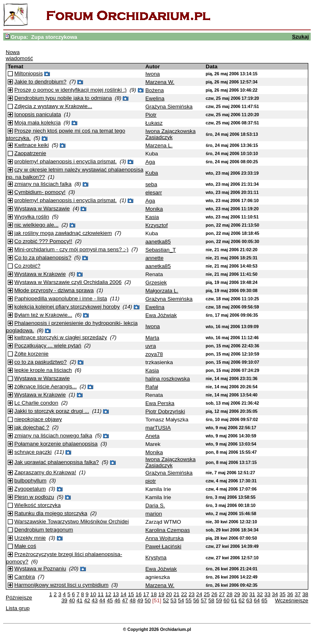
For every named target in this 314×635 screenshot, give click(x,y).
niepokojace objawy (38, 419)
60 (227, 600)
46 (117, 600)
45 (110, 600)
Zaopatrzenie (30, 153)
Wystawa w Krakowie (40, 274)
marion (153, 514)
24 (199, 594)
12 (108, 594)
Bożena (154, 90)
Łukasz (153, 123)
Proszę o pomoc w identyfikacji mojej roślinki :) (70, 90)
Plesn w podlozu (34, 497)
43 (95, 600)
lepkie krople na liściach (43, 370)
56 (196, 600)
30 (245, 594)
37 (298, 594)
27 (222, 594)
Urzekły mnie (30, 538)
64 (257, 600)
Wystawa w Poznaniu (40, 568)
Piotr (150, 115)
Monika (154, 209)
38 (305, 594)
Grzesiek (156, 282)
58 (211, 600)
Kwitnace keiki (31, 145)
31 (252, 594)
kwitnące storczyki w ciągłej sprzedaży (60, 337)
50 (148, 600)
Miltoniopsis (28, 73)
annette (154, 258)
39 (64, 600)
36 (290, 594)
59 (219, 600)
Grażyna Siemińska (169, 107)
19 (161, 594)
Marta (152, 338)
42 (87, 600)
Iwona (152, 74)
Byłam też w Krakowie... (43, 315)
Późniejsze (19, 597)
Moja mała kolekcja (37, 122)
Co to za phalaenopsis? (42, 257)
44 (102, 600)
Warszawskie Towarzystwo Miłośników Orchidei (71, 521)
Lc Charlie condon (36, 403)
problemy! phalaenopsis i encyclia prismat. (65, 161)
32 (260, 594)
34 (275, 594)
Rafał (151, 387)
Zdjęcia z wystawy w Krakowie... (53, 106)
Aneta (152, 436)
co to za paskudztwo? (40, 362)
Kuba (151, 173)
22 (184, 594)
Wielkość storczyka (37, 505)
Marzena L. (159, 145)
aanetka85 (157, 242)
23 (191, 594)
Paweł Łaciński (163, 546)
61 (234, 600)
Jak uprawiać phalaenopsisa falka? (56, 462)
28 (230, 594)
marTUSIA (157, 428)
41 (79, 600)
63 (249, 600)
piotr (150, 481)
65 (264, 600)
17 (146, 594)
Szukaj (300, 37)
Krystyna (155, 557)
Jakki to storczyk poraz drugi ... (51, 411)
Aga (150, 162)
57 (204, 600)
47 (125, 600)
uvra (150, 346)
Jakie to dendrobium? (40, 82)
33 (268, 594)
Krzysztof (156, 225)
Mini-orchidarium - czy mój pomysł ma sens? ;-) (71, 249)
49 (140, 600)
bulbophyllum (30, 480)
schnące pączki (33, 452)
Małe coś (25, 546)
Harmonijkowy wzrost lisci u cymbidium (61, 585)
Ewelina (154, 98)
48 (133, 600)
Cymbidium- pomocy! (39, 192)
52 (166, 600)
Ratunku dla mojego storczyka (50, 513)
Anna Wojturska (164, 538)
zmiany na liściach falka (43, 184)
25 (207, 594)
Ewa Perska (159, 403)
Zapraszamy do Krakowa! (45, 472)
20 (169, 594)
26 (214, 594)
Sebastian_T (160, 250)
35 (283, 594)
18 (154, 594)
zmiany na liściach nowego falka (53, 435)
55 (189, 600)
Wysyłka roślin (31, 217)
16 (138, 594)
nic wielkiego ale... (36, 225)
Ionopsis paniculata (37, 114)
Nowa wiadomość (19, 55)
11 (101, 594)
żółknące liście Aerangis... (45, 386)
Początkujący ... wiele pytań (47, 345)
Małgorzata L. (161, 291)
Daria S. (155, 505)
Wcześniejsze (291, 600)
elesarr (153, 192)
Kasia (152, 217)
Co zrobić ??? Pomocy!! (43, 241)
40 (72, 600)
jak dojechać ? (31, 427)
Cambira (24, 577)
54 (181, 600)
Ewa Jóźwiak (161, 315)
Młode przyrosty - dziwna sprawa (54, 290)
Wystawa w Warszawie (42, 208)
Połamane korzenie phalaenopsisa (56, 444)
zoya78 (154, 354)
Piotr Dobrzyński (165, 411)
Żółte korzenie (31, 354)
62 (242, 600)
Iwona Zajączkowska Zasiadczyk (170, 134)
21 (176, 594)
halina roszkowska (167, 379)
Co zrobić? (27, 266)
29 (237, 594)
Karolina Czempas (167, 530)
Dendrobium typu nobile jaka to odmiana (63, 98)
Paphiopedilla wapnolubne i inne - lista (60, 298)
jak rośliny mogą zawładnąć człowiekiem (63, 233)
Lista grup (18, 608)
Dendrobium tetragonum (43, 530)
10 (93, 594)
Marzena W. (159, 82)
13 (116, 594)
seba (151, 184)
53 (173, 600)
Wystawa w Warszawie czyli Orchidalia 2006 (67, 282)
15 (131, 594)
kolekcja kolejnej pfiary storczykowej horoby (67, 307)
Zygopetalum (30, 489)
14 (123, 594)
